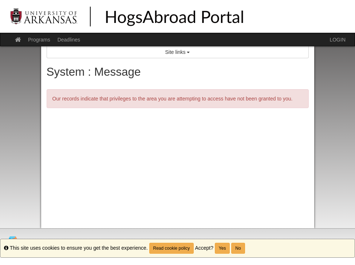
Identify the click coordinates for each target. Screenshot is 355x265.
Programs (39, 40)
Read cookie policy (171, 248)
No (238, 248)
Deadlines (69, 40)
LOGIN (338, 40)
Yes (222, 248)
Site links (177, 52)
